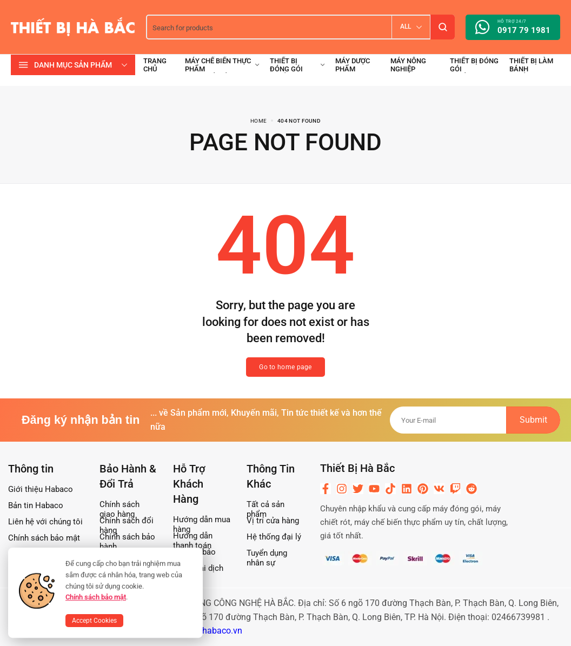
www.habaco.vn (211, 630)
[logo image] (73, 26)
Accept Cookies (94, 620)
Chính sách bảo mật (95, 597)
